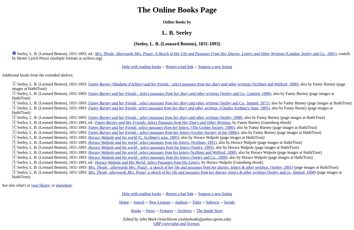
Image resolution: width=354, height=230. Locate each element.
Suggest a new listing (215, 67)
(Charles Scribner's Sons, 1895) (179, 108)
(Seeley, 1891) (190, 167)
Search (139, 202)
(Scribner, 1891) (152, 142)
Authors (181, 202)
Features (166, 211)
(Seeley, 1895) (151, 147)
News (150, 211)
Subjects (212, 202)
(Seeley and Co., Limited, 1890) (179, 93)
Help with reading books (141, 67)
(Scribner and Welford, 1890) (193, 84)
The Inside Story (210, 211)
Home (124, 202)
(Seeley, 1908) (165, 117)
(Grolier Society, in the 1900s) (163, 132)
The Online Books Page (177, 9)
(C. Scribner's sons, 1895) (133, 137)
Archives (184, 211)
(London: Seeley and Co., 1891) (216, 54)
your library (40, 185)
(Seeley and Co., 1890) (157, 157)
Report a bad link (180, 67)
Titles (196, 202)
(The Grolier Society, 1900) (161, 127)
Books (136, 211)
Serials (229, 202)
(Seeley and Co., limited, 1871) (178, 103)
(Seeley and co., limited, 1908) (202, 172)
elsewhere (64, 185)
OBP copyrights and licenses (176, 224)
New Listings (159, 202)
